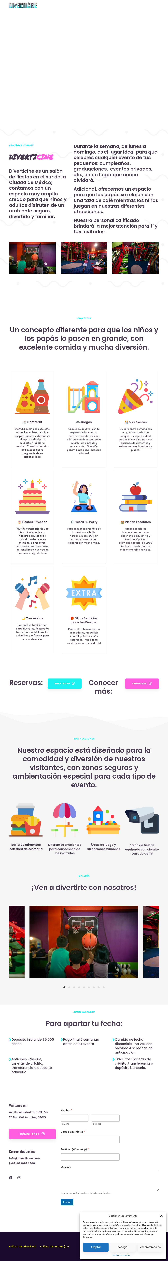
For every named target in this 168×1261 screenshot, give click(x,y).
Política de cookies (121, 1255)
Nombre (65, 1140)
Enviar (67, 1218)
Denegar (122, 1247)
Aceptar (96, 1247)
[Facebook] (10, 1193)
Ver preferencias (150, 1247)
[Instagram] (19, 1193)
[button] (161, 1215)
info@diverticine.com (24, 1174)
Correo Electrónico (73, 1148)
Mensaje (66, 1183)
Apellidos (96, 1140)
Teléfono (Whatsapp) (75, 1165)
